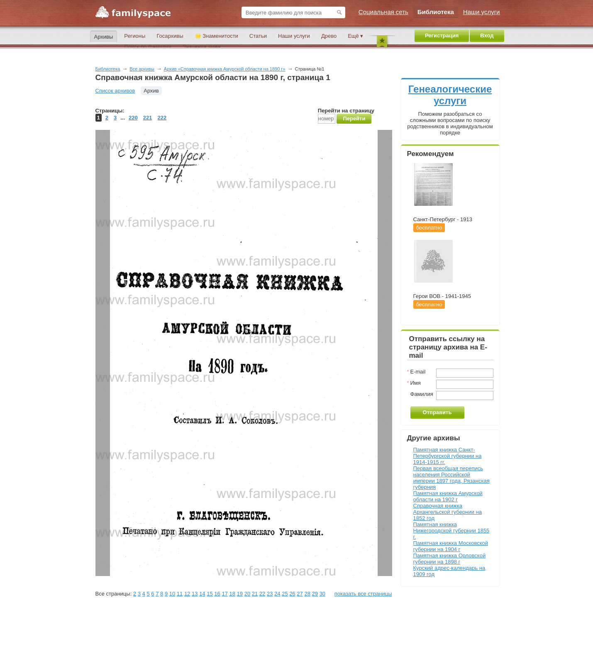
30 (322, 594)
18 (232, 594)
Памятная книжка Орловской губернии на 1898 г (449, 558)
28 (307, 594)
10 (172, 594)
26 (292, 594)
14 (202, 594)
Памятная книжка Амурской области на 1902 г (448, 496)
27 (300, 594)
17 (224, 594)
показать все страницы (363, 594)
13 (195, 594)
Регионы (134, 36)
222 (161, 118)
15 (209, 594)
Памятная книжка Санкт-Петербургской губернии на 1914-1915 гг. (447, 456)
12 (187, 594)
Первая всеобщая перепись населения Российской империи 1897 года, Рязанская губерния (451, 477)
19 (240, 594)
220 (133, 118)
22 (262, 594)
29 (315, 594)
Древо (329, 36)
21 (255, 594)
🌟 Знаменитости (216, 36)
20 (247, 594)
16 (217, 594)
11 (180, 594)
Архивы (103, 37)
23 (270, 594)
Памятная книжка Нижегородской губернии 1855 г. (451, 530)
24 (277, 594)
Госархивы (169, 36)
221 (147, 118)
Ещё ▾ (355, 36)
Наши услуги (294, 36)
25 (285, 594)
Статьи (258, 36)
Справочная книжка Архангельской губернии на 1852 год (447, 512)
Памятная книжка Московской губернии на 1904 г (450, 546)
